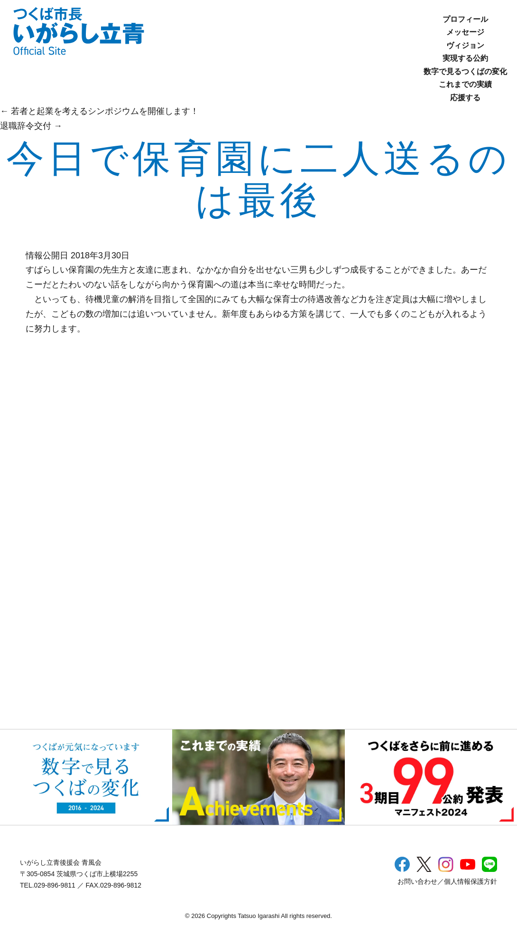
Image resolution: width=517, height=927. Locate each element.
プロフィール (465, 19)
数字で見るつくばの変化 (465, 71)
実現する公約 (465, 58)
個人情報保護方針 (470, 881)
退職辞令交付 (31, 126)
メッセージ (465, 32)
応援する (465, 98)
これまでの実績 (465, 84)
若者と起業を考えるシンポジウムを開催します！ (99, 111)
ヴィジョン (465, 45)
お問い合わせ (417, 881)
